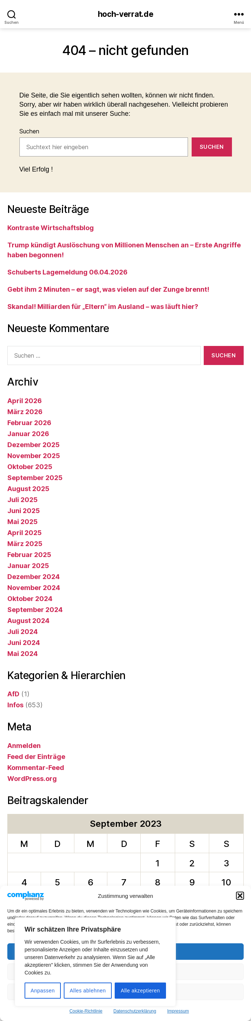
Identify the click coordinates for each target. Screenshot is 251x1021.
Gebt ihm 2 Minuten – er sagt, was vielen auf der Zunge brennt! (108, 289)
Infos (15, 705)
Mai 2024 (22, 653)
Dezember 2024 (33, 576)
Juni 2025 (23, 511)
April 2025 (24, 533)
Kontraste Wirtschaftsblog (50, 228)
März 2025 (25, 544)
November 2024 (33, 587)
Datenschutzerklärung (134, 1011)
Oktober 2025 (29, 467)
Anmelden (24, 745)
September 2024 (35, 609)
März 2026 (25, 412)
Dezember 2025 (33, 445)
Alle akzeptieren (140, 991)
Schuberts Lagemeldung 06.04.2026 (67, 272)
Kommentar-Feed (35, 767)
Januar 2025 (28, 566)
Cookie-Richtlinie (85, 1011)
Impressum (178, 1011)
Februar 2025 (29, 555)
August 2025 (28, 489)
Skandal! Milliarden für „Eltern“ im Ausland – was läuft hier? (102, 306)
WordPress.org (32, 778)
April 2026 (24, 401)
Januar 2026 (28, 434)
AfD (13, 694)
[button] (240, 896)
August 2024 (28, 620)
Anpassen (42, 991)
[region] (95, 961)
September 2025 (35, 478)
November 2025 (33, 456)
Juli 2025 (22, 500)
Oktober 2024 (29, 598)
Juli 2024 (22, 631)
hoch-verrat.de (126, 14)
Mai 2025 (22, 522)
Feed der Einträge (36, 756)
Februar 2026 (29, 423)
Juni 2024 (23, 642)
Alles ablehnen (88, 991)
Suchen (29, 131)
